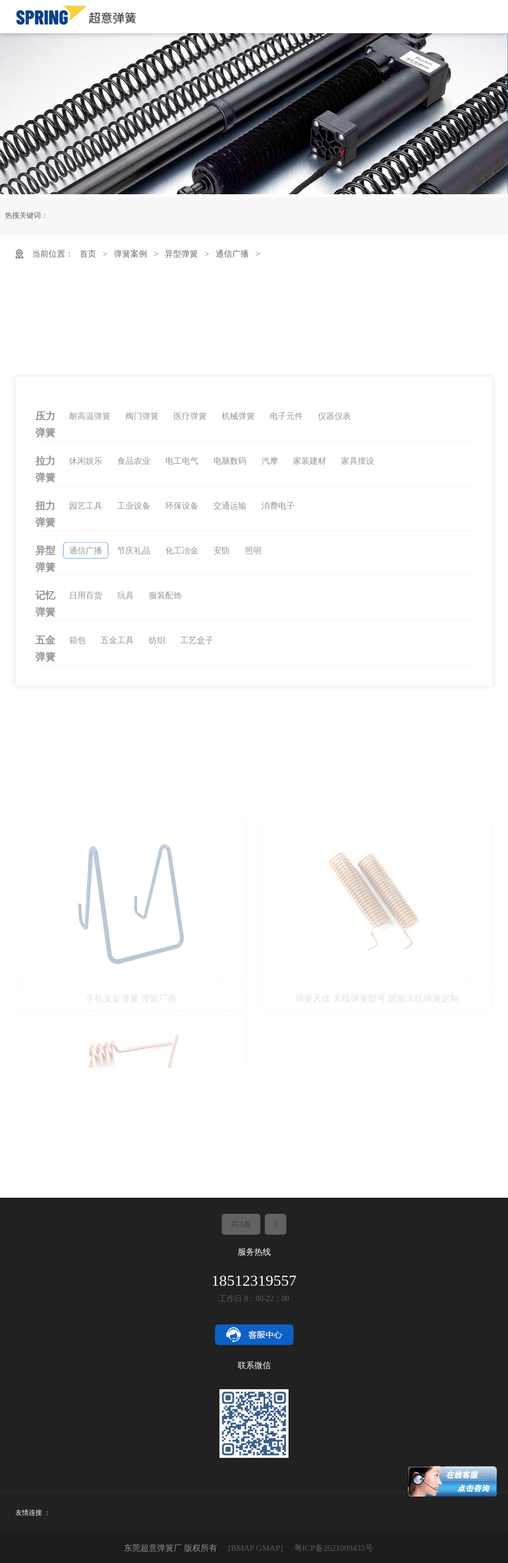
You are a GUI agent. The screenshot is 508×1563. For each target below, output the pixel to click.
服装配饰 (165, 730)
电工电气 (181, 596)
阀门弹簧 (142, 551)
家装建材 (309, 596)
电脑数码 (230, 596)
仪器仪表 (334, 551)
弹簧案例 (130, 260)
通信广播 (232, 260)
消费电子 (278, 640)
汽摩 (269, 596)
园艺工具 (85, 640)
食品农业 (133, 596)
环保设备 (181, 640)
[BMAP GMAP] (255, 1548)
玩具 (125, 730)
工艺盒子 (196, 775)
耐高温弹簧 (90, 551)
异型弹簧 (181, 260)
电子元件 (286, 551)
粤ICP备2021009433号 (333, 1548)
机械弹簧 (238, 551)
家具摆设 (357, 596)
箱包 (77, 775)
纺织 (157, 775)
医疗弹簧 (190, 551)
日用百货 (85, 730)
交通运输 (230, 640)
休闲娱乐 (85, 596)
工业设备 (133, 640)
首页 (88, 260)
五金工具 (117, 775)
